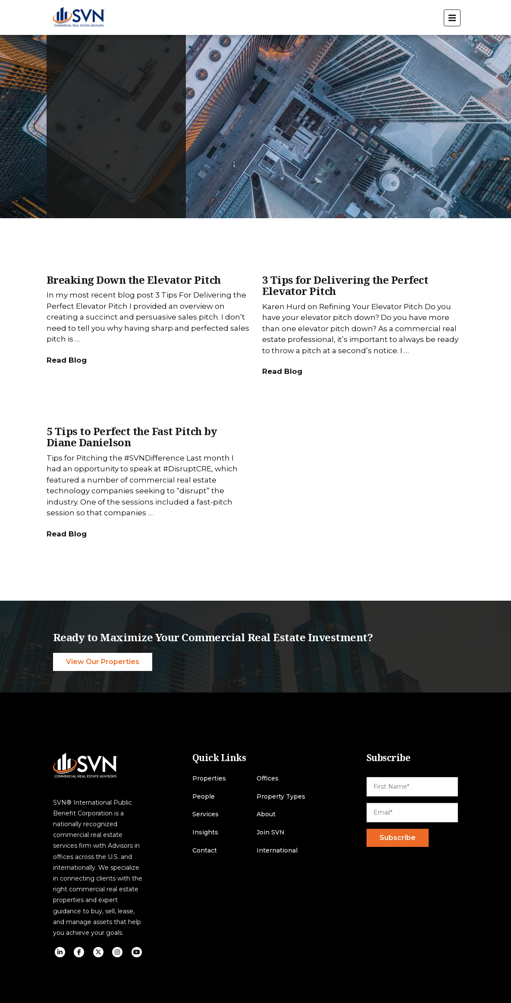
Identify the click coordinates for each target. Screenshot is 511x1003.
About (266, 814)
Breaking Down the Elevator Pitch (134, 280)
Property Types (281, 796)
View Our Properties (102, 662)
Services (205, 814)
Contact (204, 850)
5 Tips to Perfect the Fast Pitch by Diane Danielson (132, 436)
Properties (209, 778)
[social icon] (60, 952)
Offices (268, 778)
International (277, 850)
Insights (205, 832)
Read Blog (67, 360)
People (203, 796)
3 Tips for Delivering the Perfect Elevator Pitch (345, 285)
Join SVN (271, 832)
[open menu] (452, 17)
